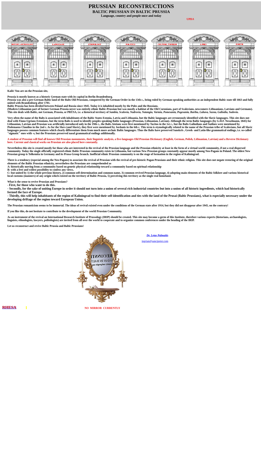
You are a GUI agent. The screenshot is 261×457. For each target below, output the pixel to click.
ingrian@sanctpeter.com (155, 241)
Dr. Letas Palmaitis (157, 235)
